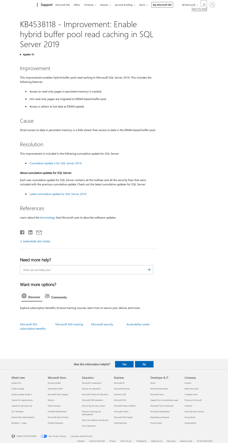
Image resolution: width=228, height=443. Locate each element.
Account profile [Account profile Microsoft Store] (54, 383)
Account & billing (124, 4)
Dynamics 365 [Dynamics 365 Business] (120, 394)
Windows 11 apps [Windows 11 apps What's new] (19, 423)
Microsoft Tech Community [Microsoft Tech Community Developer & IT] (161, 405)
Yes (124, 364)
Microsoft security (102, 324)
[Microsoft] (23, 5)
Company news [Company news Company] (191, 394)
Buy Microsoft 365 (162, 4)
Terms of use (125, 441)
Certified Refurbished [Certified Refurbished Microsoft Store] (57, 411)
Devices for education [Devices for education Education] (91, 388)
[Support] (46, 5)
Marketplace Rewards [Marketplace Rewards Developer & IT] (159, 417)
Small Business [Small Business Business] (120, 423)
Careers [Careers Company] (188, 383)
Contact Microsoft (97, 441)
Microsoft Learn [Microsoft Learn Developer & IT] (157, 394)
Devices (104, 4)
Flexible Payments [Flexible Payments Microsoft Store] (55, 423)
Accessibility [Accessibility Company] (190, 417)
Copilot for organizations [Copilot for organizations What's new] (22, 400)
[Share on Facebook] (22, 231)
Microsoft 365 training (69, 324)
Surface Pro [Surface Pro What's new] (16, 383)
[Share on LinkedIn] (29, 231)
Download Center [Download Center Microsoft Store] (55, 388)
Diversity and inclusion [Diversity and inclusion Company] (194, 411)
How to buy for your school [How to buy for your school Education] (93, 405)
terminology (47, 217)
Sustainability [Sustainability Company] (190, 423)
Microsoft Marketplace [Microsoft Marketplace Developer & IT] (160, 411)
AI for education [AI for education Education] (89, 425)
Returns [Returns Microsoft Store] (51, 400)
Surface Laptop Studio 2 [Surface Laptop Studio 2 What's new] (21, 394)
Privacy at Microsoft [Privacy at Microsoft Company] (193, 400)
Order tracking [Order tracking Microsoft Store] (54, 405)
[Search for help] (204, 5)
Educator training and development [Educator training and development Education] (91, 413)
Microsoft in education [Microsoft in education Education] (91, 383)
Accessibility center (138, 324)
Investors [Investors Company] (188, 405)
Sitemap (80, 441)
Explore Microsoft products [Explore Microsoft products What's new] (23, 417)
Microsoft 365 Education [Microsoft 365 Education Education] (92, 400)
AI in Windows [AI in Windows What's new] (17, 411)
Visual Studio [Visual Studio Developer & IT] (156, 423)
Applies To (28, 54)
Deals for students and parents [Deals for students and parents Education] (95, 420)
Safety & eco (156, 441)
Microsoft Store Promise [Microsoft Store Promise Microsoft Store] (58, 417)
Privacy (113, 441)
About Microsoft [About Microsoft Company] (191, 388)
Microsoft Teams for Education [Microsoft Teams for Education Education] (95, 394)
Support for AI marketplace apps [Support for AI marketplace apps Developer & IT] (164, 400)
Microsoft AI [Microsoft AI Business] (119, 383)
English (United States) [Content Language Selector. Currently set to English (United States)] (27, 435)
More (142, 4)
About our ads (186, 441)
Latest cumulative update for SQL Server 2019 (58, 194)
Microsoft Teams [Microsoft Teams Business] (121, 411)
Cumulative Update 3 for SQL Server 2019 (56, 163)
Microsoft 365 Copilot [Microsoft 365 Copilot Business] (123, 417)
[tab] (31, 296)
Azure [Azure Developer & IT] (152, 383)
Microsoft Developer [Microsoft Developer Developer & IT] (159, 388)
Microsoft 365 (62, 4)
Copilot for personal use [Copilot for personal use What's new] (21, 405)
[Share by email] (37, 231)
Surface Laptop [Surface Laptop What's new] (17, 388)
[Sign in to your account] (212, 5)
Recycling (171, 441)
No (144, 364)
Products (89, 4)
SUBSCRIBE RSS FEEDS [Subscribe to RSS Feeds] (36, 241)
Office (77, 4)
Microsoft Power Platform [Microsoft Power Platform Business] (125, 405)
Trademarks (141, 441)
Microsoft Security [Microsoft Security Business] (122, 388)
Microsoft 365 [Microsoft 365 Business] (120, 400)
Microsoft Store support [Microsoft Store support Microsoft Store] (58, 394)
